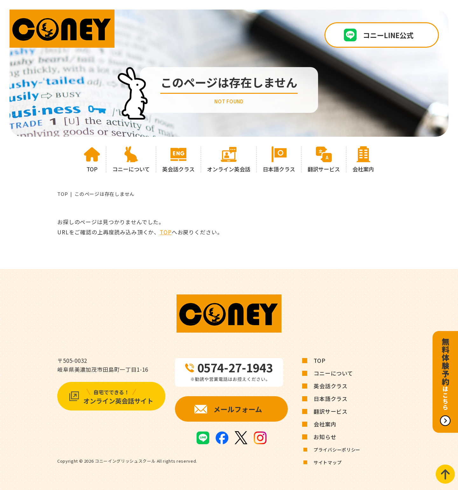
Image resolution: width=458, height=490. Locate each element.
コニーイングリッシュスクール (125, 461)
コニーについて (333, 373)
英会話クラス (331, 386)
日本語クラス (331, 399)
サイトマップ (328, 462)
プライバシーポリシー (337, 449)
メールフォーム (237, 409)
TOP (62, 193)
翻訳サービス (331, 411)
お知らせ (325, 437)
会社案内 (325, 424)
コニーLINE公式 (388, 35)
